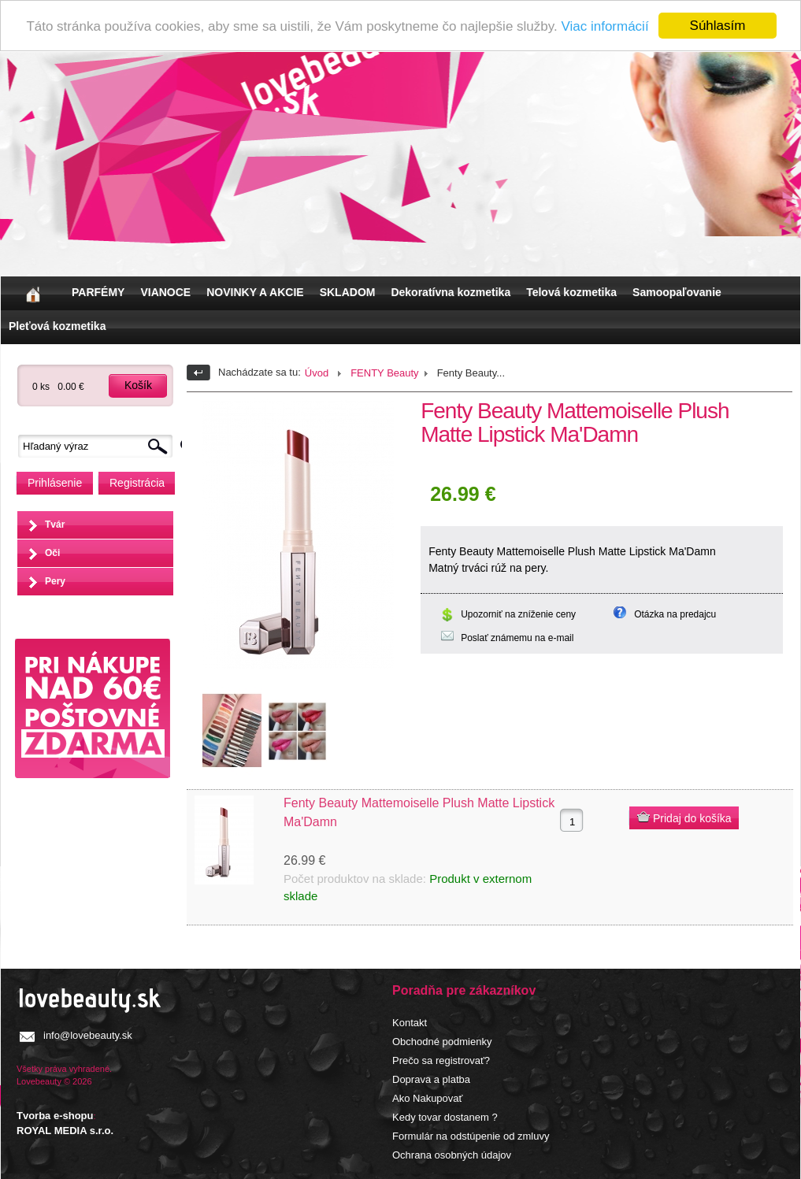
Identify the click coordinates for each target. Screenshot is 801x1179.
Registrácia (137, 482)
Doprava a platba (431, 1079)
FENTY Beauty (384, 373)
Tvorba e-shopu (55, 1116)
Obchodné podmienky (441, 1041)
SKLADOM (348, 292)
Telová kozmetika (571, 292)
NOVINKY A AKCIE (254, 292)
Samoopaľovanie (676, 292)
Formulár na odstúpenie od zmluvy (470, 1136)
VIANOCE (165, 292)
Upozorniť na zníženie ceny (518, 614)
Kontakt (409, 1023)
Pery (55, 581)
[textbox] (99, 446)
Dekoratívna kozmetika (450, 292)
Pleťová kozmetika (57, 326)
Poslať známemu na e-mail (517, 637)
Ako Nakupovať (427, 1098)
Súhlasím (718, 25)
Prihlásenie (55, 482)
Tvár (55, 524)
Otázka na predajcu (675, 614)
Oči (52, 552)
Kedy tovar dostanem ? (445, 1117)
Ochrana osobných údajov (451, 1155)
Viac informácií (604, 26)
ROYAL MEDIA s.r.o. (65, 1130)
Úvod (316, 373)
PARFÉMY (98, 292)
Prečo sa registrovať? (441, 1060)
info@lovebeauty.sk (87, 1035)
